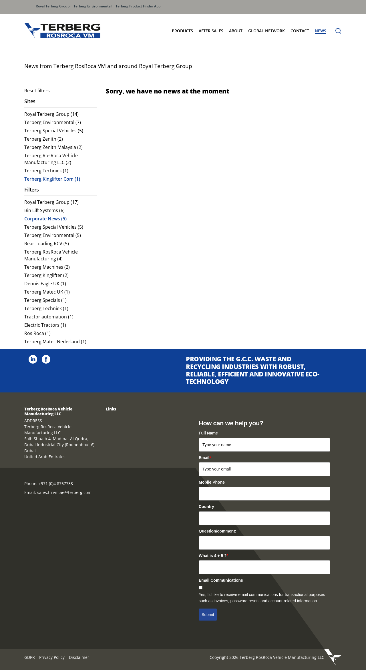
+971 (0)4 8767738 (56, 483)
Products (182, 30)
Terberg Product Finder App (138, 6)
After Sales (211, 30)
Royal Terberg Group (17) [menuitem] (51, 202)
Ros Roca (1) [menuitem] (37, 333)
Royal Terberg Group (52, 6)
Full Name (208, 433)
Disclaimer (79, 657)
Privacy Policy (52, 657)
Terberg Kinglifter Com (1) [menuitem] (52, 179)
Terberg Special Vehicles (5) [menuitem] (53, 130)
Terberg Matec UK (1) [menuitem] (47, 292)
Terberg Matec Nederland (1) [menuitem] (55, 341)
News (320, 30)
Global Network (266, 30)
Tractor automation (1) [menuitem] (48, 317)
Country (206, 506)
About (235, 30)
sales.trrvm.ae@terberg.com (64, 492)
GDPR (29, 657)
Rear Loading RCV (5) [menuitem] (46, 243)
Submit (208, 614)
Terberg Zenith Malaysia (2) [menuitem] (53, 147)
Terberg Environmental (92, 6)
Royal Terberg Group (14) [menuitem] (51, 114)
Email (205, 457)
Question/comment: (217, 531)
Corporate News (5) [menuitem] (45, 219)
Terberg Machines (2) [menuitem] (47, 267)
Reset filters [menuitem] (37, 90)
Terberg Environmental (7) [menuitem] (52, 122)
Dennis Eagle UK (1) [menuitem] (45, 283)
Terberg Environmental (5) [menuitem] (52, 235)
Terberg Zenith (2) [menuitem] (43, 139)
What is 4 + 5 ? (213, 555)
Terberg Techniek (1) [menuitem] (46, 171)
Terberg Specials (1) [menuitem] (45, 300)
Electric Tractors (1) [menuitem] (45, 325)
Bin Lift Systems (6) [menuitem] (44, 210)
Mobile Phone (212, 482)
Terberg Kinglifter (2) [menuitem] (46, 275)
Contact (300, 30)
